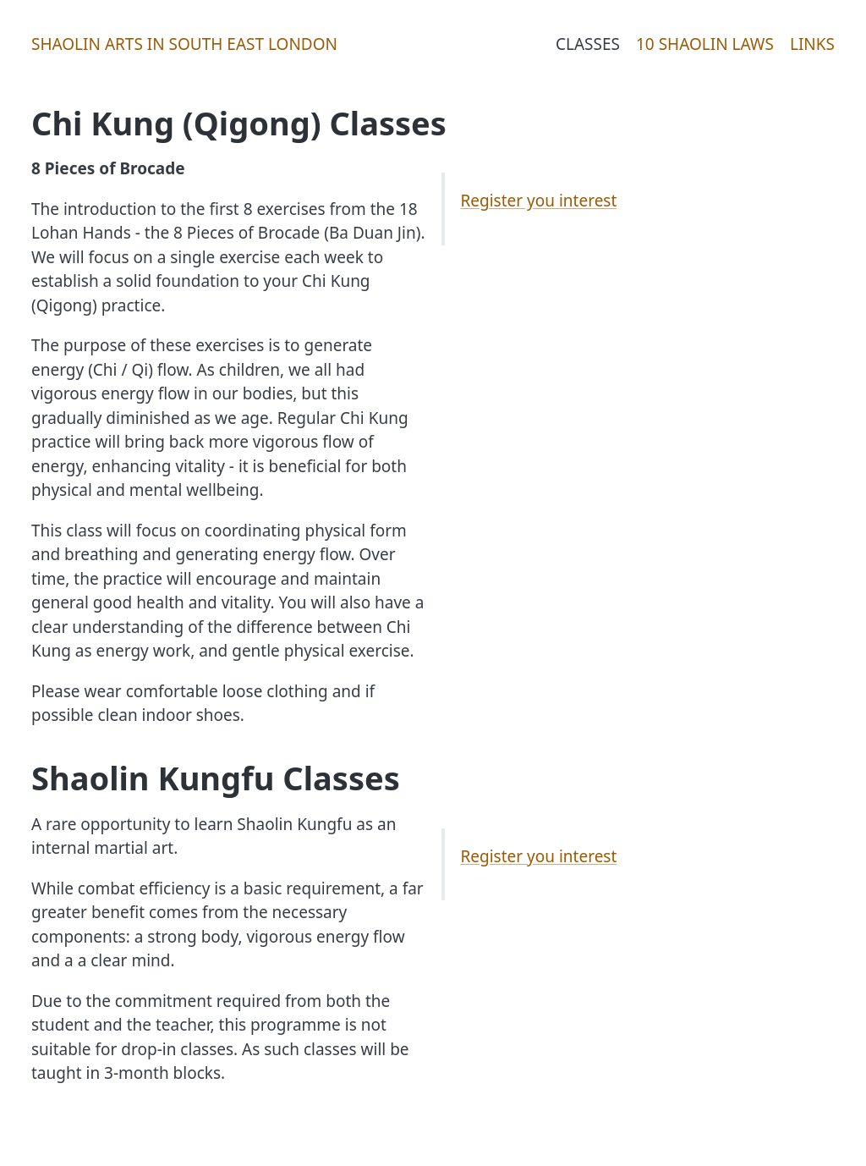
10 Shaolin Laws (705, 44)
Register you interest (539, 201)
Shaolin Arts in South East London (184, 44)
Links (812, 44)
